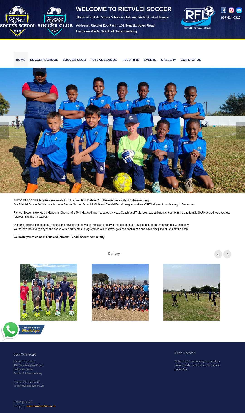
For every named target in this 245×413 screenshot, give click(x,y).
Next (240, 130)
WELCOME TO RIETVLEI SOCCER (124, 9)
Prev (5, 130)
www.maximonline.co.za (41, 406)
